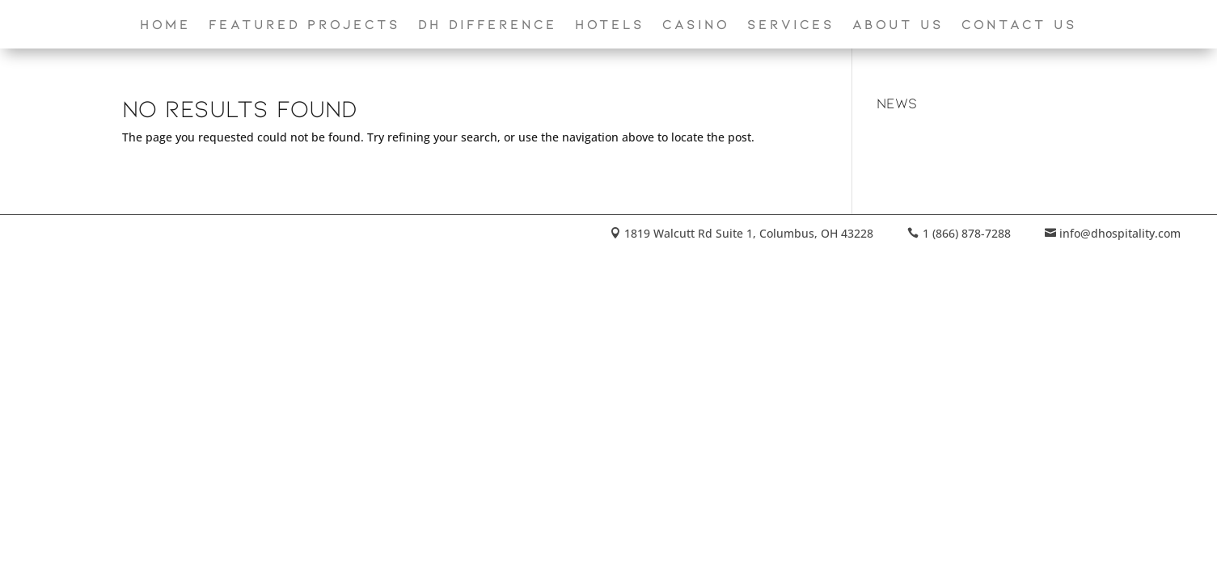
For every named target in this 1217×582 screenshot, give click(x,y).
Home (165, 25)
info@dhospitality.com (1120, 233)
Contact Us (1019, 25)
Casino (695, 25)
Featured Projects (304, 25)
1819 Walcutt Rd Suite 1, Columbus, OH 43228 (748, 233)
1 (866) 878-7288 (967, 233)
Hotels (609, 25)
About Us (898, 25)
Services (791, 25)
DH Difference (487, 25)
